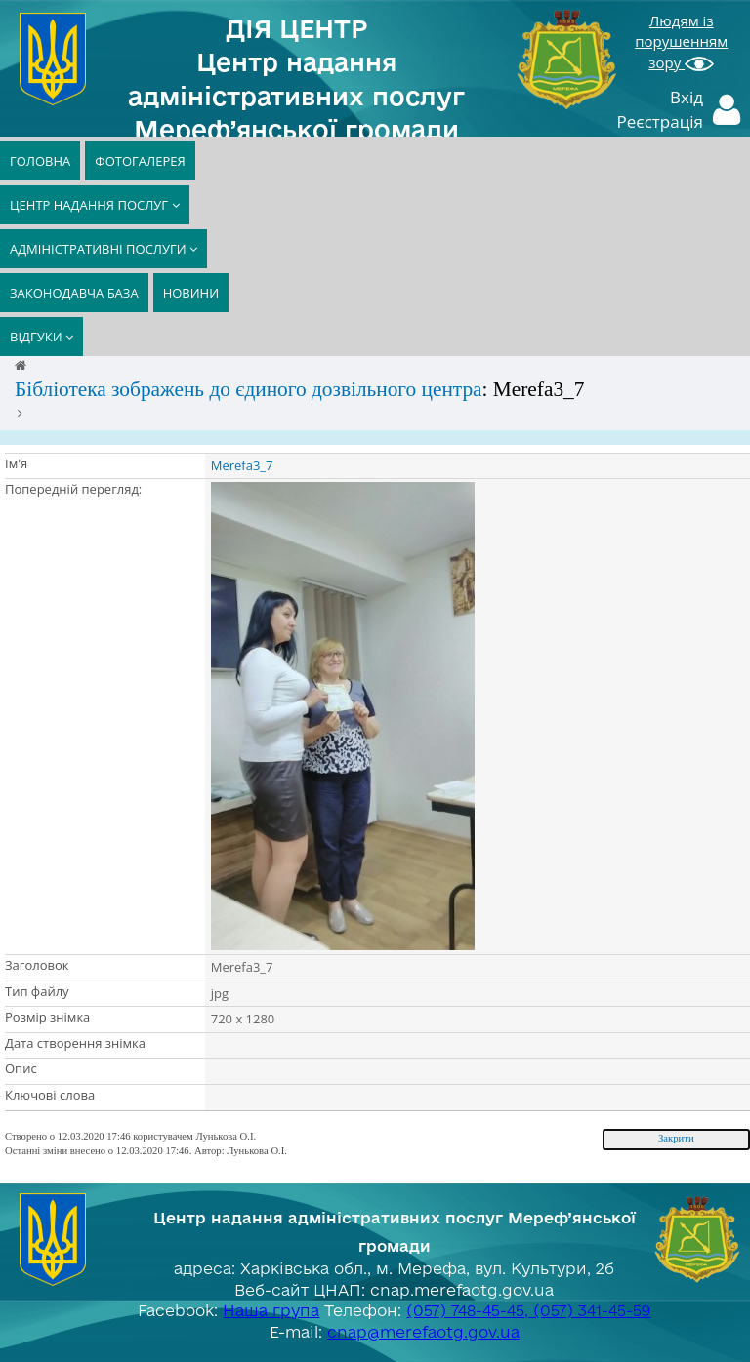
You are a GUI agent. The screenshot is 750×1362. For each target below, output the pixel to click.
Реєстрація (660, 121)
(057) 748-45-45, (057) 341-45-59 (528, 1310)
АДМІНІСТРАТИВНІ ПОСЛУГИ (103, 249)
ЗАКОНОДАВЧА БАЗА (74, 292)
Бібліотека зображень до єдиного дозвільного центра (248, 389)
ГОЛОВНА (40, 161)
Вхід (686, 97)
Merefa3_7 (242, 465)
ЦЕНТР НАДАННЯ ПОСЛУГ (95, 205)
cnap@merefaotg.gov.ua (423, 1332)
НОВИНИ (191, 292)
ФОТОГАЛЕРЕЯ (140, 161)
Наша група (271, 1310)
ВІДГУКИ (41, 336)
